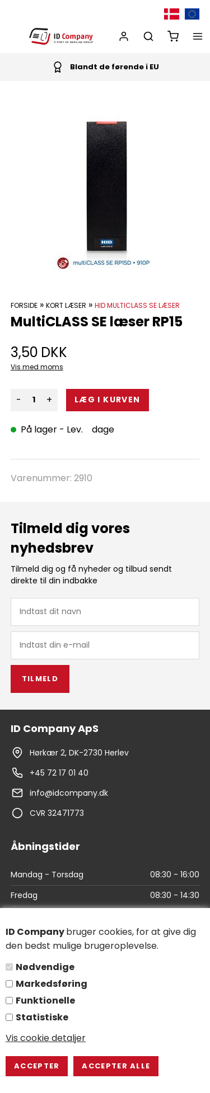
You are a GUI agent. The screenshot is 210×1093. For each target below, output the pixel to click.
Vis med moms (37, 367)
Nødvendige (45, 967)
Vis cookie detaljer (46, 1038)
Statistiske (42, 1017)
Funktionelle (45, 1000)
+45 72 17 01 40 (59, 772)
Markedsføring (51, 983)
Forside (24, 305)
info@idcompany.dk (69, 793)
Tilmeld (40, 678)
